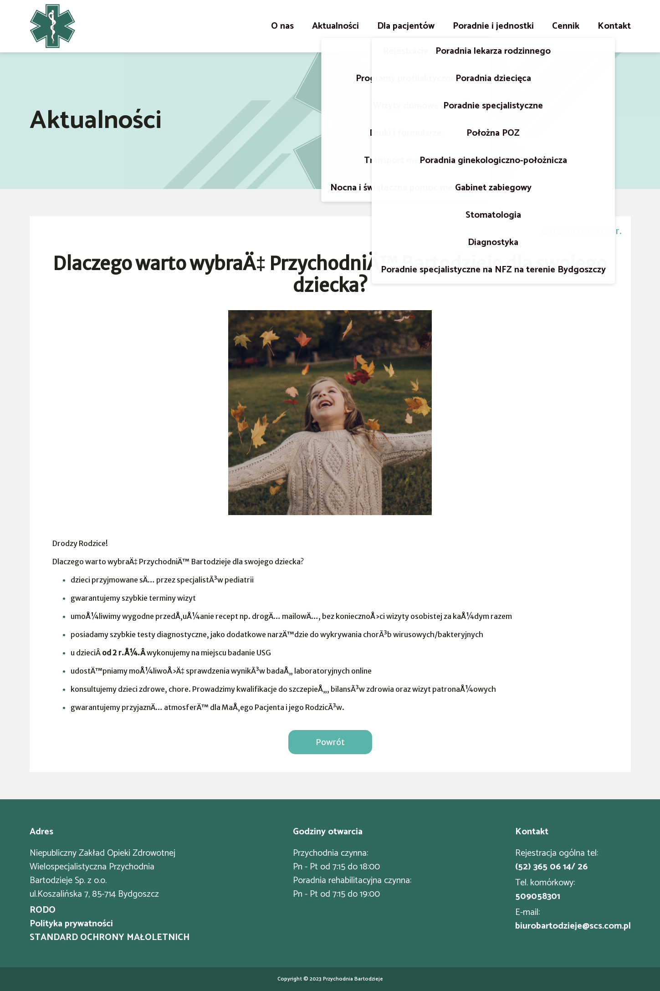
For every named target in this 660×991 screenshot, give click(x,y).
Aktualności (335, 26)
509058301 (537, 897)
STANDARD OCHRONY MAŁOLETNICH (109, 938)
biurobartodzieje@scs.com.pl (573, 926)
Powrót (330, 742)
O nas (282, 26)
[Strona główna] (52, 26)
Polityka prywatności (71, 924)
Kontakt (614, 26)
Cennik (565, 26)
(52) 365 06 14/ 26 (551, 867)
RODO (43, 910)
